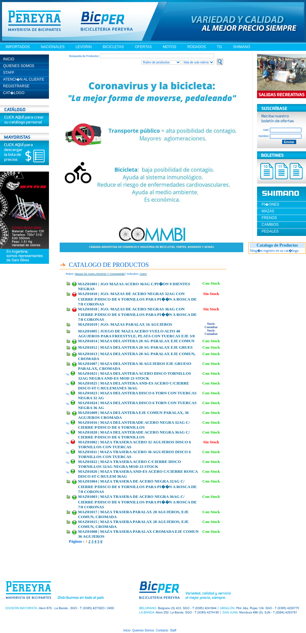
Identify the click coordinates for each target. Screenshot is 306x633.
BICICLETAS (113, 47)
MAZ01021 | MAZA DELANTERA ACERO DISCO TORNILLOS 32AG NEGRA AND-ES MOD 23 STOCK (134, 376)
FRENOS (269, 218)
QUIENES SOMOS (18, 66)
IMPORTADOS (18, 47)
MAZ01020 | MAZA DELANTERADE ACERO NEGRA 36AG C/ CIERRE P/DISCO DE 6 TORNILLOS (134, 434)
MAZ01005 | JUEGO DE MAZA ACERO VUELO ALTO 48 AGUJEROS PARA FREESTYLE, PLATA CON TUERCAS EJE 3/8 (136, 333)
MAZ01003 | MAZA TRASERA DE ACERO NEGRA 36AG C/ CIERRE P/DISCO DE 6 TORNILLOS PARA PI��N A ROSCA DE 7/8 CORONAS (137, 501)
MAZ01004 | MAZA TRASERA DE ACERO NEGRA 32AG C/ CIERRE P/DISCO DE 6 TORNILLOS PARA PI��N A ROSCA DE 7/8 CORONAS (137, 486)
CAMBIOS (270, 224)
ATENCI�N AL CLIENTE (23, 79)
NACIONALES (53, 47)
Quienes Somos (143, 630)
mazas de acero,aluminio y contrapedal (100, 273)
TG (219, 47)
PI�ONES (270, 204)
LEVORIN (84, 47)
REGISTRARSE (16, 86)
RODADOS (196, 47)
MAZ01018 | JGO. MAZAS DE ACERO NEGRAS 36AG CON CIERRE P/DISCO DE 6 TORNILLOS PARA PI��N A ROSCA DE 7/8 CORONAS (137, 314)
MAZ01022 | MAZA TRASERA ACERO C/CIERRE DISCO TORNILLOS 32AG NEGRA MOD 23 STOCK (129, 464)
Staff (173, 630)
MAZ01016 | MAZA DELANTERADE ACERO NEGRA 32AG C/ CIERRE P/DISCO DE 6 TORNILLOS (134, 425)
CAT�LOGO (13, 93)
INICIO (8, 59)
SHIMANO (241, 47)
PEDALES (270, 231)
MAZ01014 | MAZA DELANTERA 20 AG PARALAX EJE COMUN (136, 341)
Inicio (126, 630)
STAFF (8, 72)
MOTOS (169, 47)
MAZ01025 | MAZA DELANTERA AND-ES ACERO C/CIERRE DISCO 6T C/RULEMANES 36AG (133, 385)
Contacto (162, 630)
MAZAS (268, 211)
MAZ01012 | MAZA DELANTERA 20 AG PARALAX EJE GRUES (135, 347)
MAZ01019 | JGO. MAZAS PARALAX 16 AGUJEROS (125, 324)
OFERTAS (143, 47)
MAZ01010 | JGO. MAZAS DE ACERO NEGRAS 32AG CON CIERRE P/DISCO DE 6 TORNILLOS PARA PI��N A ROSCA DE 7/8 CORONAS (137, 298)
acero (143, 273)
